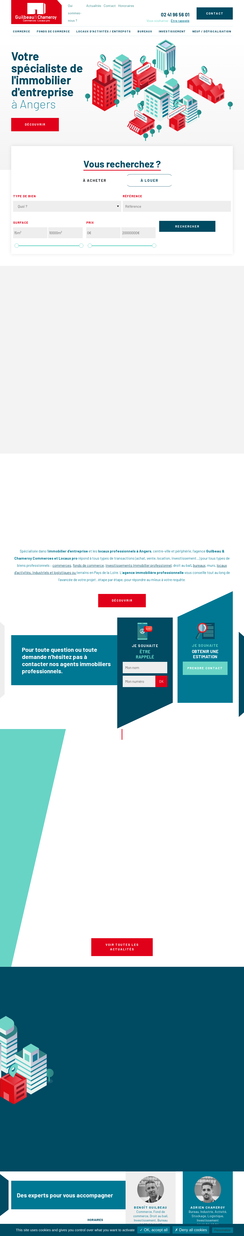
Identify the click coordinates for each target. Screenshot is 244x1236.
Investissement (172, 31)
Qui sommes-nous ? (74, 13)
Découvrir (35, 124)
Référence (132, 196)
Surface (20, 222)
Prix (90, 222)
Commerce (21, 31)
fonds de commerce (88, 565)
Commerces (77, 1198)
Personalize (222, 1230)
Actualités (93, 6)
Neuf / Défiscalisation (211, 31)
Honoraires (126, 6)
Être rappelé (180, 21)
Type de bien (24, 196)
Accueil (13, 1199)
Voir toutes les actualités (122, 880)
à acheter (95, 180)
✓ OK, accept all (154, 1230)
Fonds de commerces (83, 1204)
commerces (61, 565)
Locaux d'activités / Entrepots (103, 31)
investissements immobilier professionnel (139, 565)
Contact (110, 6)
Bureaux (144, 31)
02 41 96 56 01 (175, 14)
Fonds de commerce (53, 31)
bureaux (199, 565)
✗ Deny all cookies (191, 1230)
